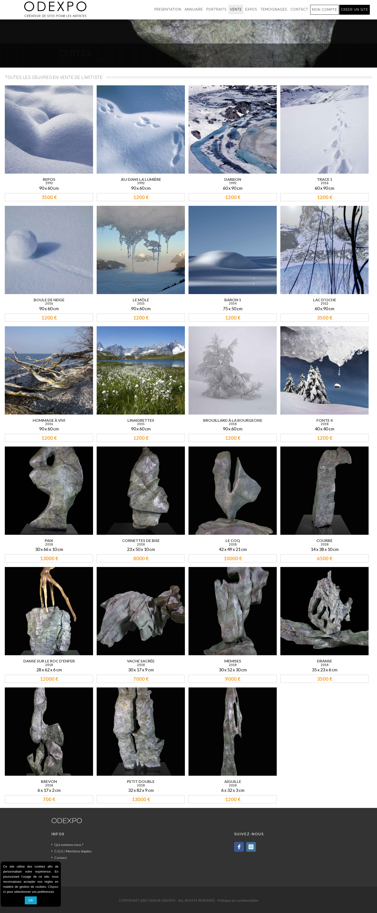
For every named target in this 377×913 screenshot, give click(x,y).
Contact (60, 858)
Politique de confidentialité (238, 900)
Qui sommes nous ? (68, 845)
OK (30, 900)
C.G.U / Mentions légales (73, 851)
